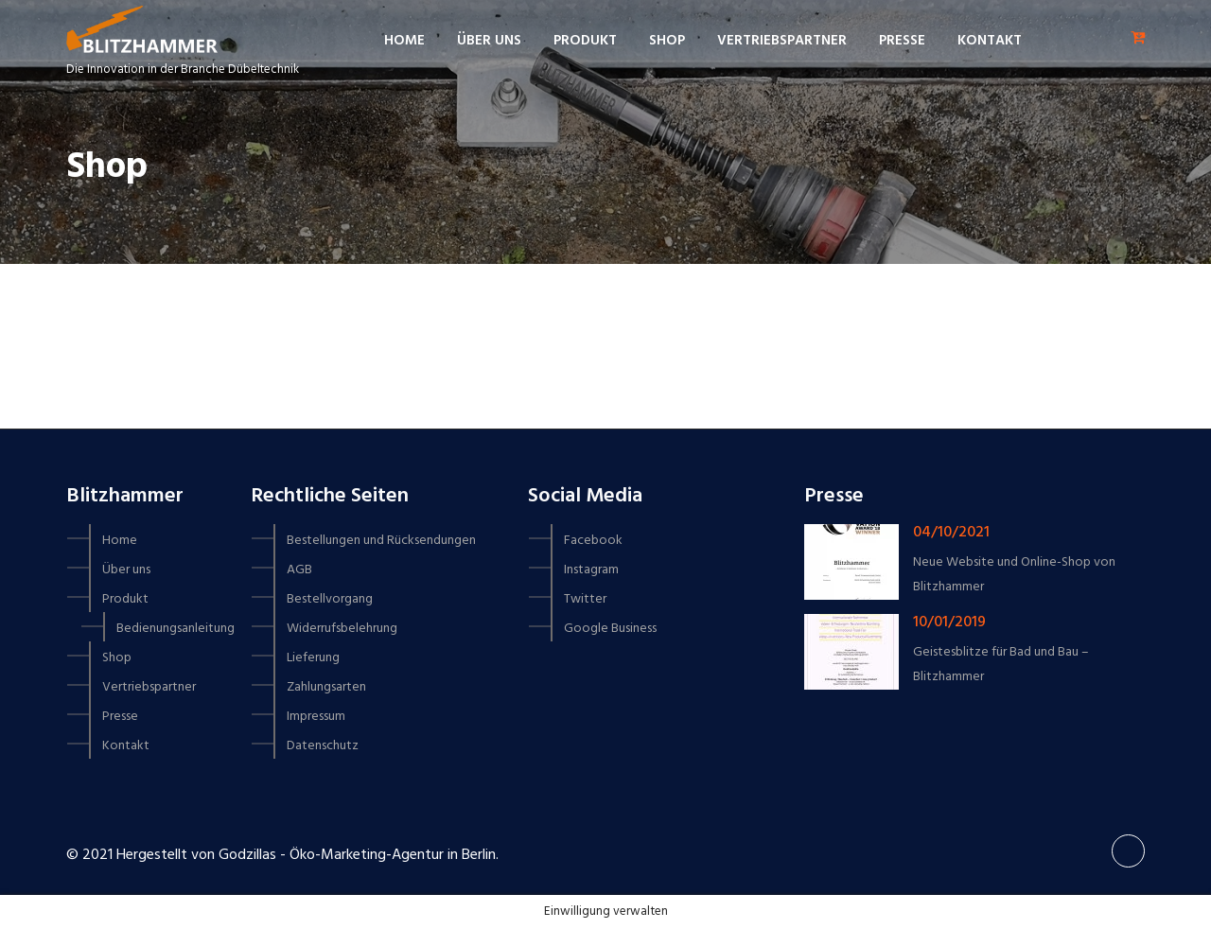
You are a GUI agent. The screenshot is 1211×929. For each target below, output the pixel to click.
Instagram (591, 570)
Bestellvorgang (330, 599)
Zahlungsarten (326, 687)
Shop (667, 40)
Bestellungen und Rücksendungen (381, 541)
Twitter (585, 599)
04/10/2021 (951, 532)
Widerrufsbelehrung (342, 629)
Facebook (593, 541)
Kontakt (989, 40)
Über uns (489, 40)
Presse (902, 40)
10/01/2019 (949, 622)
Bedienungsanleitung (175, 629)
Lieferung (313, 658)
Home (404, 40)
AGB (299, 570)
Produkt (585, 40)
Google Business (610, 629)
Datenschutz (323, 746)
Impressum (316, 716)
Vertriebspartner (782, 40)
